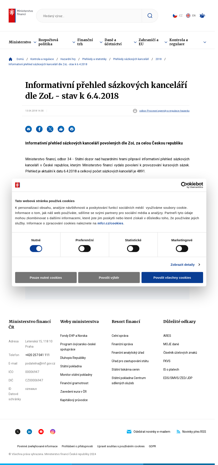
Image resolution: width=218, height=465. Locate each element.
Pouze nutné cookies (46, 277)
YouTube (41, 431)
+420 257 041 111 (37, 355)
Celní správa (120, 335)
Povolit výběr (109, 277)
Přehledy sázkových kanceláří (131, 59)
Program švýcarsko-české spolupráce (78, 346)
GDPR (152, 446)
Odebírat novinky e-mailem (148, 431)
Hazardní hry (68, 59)
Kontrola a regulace (178, 42)
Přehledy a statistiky (94, 59)
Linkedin (29, 431)
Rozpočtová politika (48, 42)
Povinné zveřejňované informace (37, 446)
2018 (159, 59)
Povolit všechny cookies (172, 277)
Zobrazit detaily (182, 264)
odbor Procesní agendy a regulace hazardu (164, 111)
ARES (167, 335)
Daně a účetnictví (113, 42)
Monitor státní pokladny (76, 374)
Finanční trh (85, 42)
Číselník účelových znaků (180, 352)
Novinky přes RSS (191, 431)
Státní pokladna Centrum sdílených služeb (129, 380)
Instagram (52, 431)
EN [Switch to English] (191, 15)
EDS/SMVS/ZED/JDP (178, 378)
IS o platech (171, 369)
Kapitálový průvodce (74, 400)
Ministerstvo (20, 42)
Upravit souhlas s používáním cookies (121, 446)
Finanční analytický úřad (128, 352)
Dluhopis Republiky (73, 358)
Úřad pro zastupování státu (130, 361)
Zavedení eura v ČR (73, 391)
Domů (20, 59)
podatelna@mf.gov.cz (40, 363)
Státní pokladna (71, 366)
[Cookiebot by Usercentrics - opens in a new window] (184, 185)
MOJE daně (171, 344)
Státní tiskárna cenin (126, 369)
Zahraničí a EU (148, 42)
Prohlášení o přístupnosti (77, 446)
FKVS (166, 361)
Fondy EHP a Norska (73, 335)
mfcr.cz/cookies (110, 223)
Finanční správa (122, 344)
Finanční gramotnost (74, 383)
